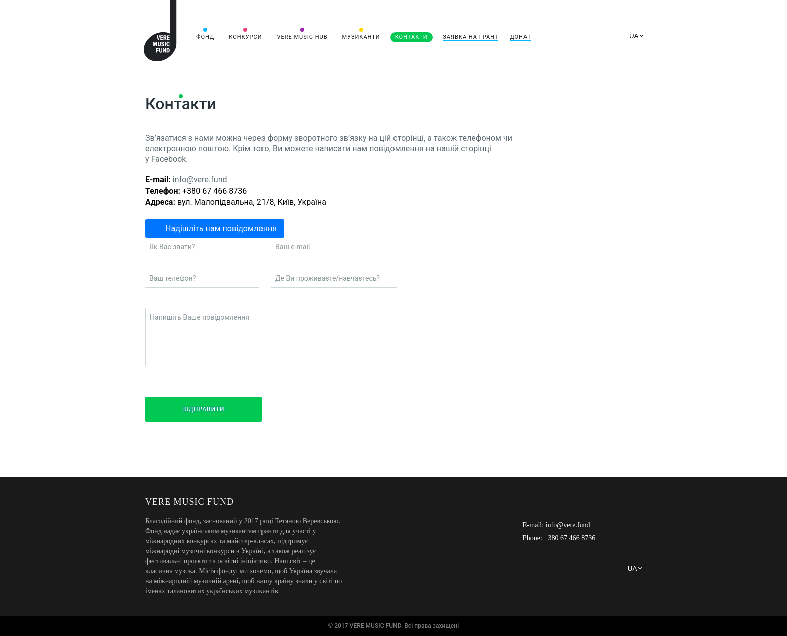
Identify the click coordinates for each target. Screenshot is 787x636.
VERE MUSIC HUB (302, 37)
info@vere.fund (200, 179)
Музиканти (361, 37)
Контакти (411, 37)
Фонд (205, 37)
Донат (520, 37)
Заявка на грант (470, 37)
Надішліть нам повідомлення (221, 228)
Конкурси (245, 37)
